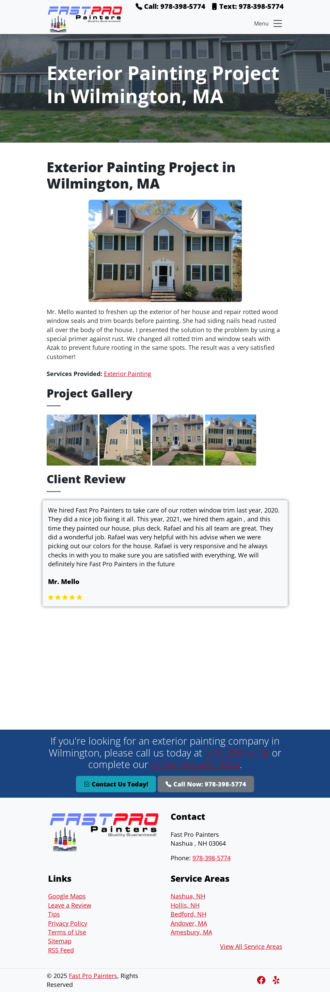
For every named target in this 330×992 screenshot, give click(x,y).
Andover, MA (189, 923)
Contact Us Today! (116, 784)
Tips (54, 914)
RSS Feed (61, 950)
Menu (269, 23)
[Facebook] (262, 980)
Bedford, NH (188, 914)
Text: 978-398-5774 (247, 6)
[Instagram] (277, 980)
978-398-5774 (237, 752)
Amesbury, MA (191, 932)
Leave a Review (69, 905)
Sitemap (60, 941)
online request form (195, 764)
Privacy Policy (67, 923)
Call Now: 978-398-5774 (206, 784)
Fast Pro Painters (93, 976)
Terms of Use (67, 932)
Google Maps (67, 896)
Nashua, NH (188, 896)
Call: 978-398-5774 (170, 6)
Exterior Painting (127, 374)
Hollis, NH (185, 905)
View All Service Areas (251, 946)
